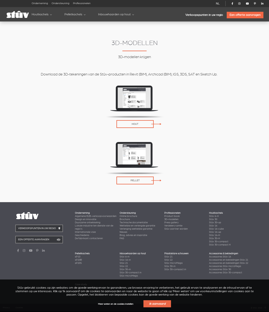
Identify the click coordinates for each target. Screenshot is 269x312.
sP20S (78, 263)
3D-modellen (171, 219)
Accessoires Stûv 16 (220, 256)
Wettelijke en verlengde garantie (137, 225)
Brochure (125, 219)
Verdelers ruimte (173, 225)
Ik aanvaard (157, 303)
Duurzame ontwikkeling (87, 222)
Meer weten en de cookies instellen (115, 304)
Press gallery (171, 222)
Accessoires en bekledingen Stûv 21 (228, 260)
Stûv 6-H (214, 216)
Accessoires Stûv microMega (225, 266)
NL (218, 3)
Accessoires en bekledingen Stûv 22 (228, 263)
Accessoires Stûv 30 (220, 269)
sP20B (78, 260)
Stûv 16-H (214, 235)
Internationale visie (85, 232)
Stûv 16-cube (216, 229)
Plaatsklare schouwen (176, 253)
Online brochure (128, 216)
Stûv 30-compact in (130, 272)
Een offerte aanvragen (245, 15)
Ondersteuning (60, 3)
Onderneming (40, 3)
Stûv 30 (213, 219)
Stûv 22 (124, 266)
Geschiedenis (82, 235)
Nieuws (123, 232)
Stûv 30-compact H (220, 244)
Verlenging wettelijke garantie (136, 229)
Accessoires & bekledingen (223, 253)
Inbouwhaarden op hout (114, 14)
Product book (172, 216)
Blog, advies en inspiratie (133, 235)
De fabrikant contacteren (89, 238)
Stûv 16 (213, 225)
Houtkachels (40, 14)
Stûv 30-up (215, 222)
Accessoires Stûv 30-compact (225, 272)
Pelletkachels (73, 14)
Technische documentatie (134, 222)
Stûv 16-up (215, 232)
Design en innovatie (85, 219)
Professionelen (82, 3)
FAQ (122, 238)
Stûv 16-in (125, 260)
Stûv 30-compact (218, 241)
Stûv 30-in (125, 269)
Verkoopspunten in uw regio (204, 15)
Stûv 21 (124, 263)
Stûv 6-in (124, 256)
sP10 (77, 256)
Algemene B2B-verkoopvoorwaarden (95, 216)
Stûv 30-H (214, 238)
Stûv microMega (129, 275)
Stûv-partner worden (176, 229)
